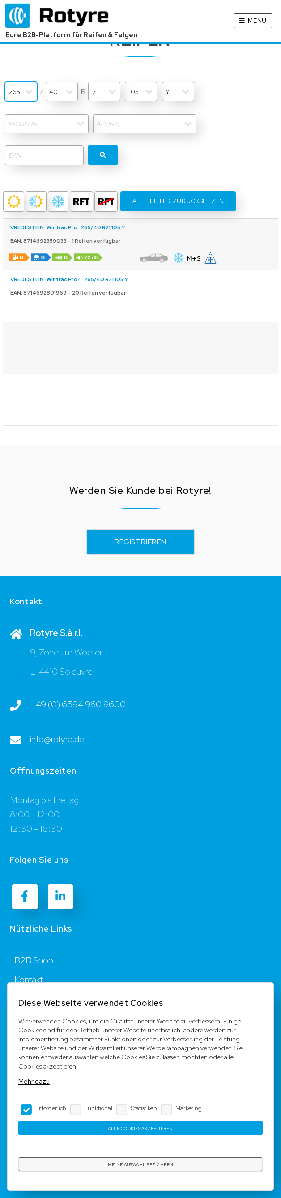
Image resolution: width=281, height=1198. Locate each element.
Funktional (98, 1108)
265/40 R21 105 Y (103, 227)
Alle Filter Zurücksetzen (178, 201)
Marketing (188, 1108)
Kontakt (28, 979)
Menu (257, 21)
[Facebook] (24, 896)
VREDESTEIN (27, 227)
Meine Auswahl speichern (141, 1165)
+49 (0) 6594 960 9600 (78, 704)
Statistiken (144, 1108)
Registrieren (140, 542)
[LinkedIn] (60, 896)
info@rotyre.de (57, 739)
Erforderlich (50, 1108)
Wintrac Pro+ (64, 279)
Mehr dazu (34, 1081)
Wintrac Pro (62, 227)
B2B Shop (33, 960)
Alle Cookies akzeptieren (140, 1128)
